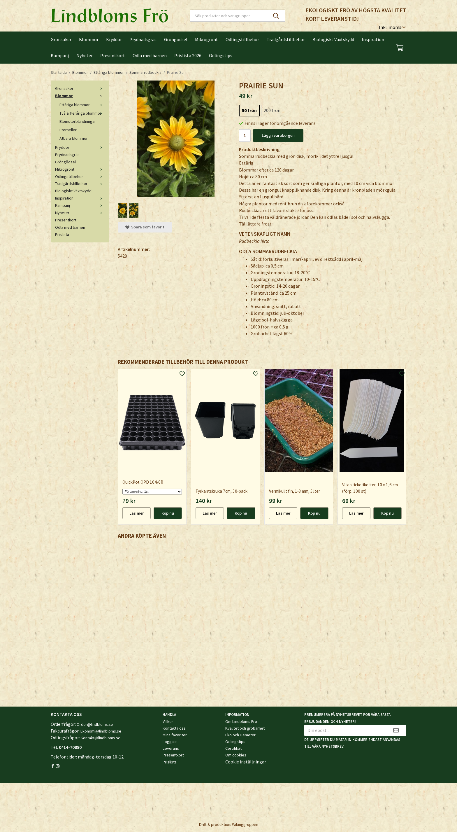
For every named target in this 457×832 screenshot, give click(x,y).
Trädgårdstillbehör (286, 39)
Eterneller (68, 129)
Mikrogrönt (206, 39)
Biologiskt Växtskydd (333, 39)
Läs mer (136, 513)
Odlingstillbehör (242, 39)
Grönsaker (61, 39)
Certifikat (233, 748)
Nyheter (84, 55)
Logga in (170, 741)
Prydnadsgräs (143, 39)
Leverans (171, 748)
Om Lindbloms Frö (241, 721)
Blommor (89, 39)
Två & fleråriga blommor (82, 113)
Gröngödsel (175, 39)
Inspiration (373, 39)
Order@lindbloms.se (95, 724)
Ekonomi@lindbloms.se (100, 731)
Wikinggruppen (245, 824)
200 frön (272, 110)
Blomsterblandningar (77, 121)
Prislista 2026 (187, 55)
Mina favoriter (175, 734)
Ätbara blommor (73, 138)
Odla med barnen (150, 55)
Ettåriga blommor (82, 104)
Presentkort (112, 55)
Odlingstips (220, 55)
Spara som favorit (144, 227)
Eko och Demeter (240, 734)
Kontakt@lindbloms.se (100, 737)
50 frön (249, 110)
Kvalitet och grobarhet (245, 728)
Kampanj (60, 55)
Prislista (62, 234)
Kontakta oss (174, 728)
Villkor (168, 721)
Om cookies (235, 755)
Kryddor (114, 39)
